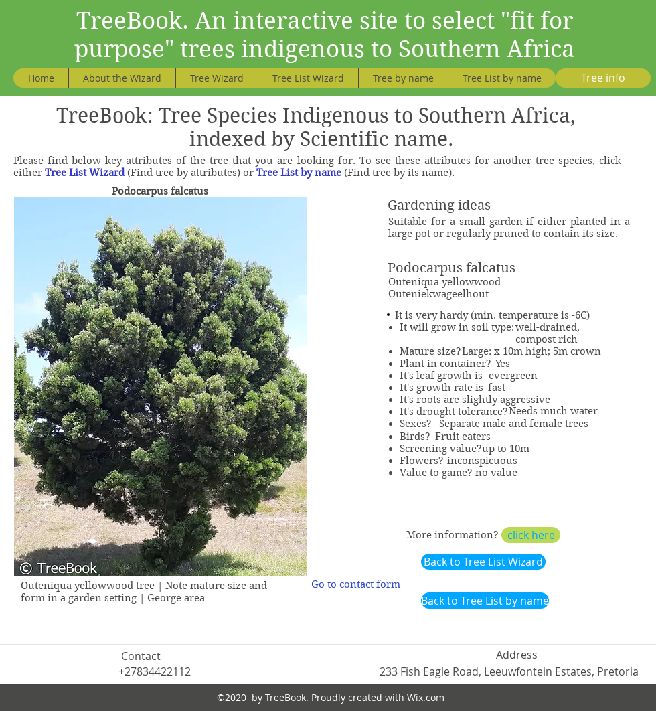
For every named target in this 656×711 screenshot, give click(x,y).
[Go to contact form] (356, 585)
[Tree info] (603, 78)
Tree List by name (298, 173)
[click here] (530, 535)
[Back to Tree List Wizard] (483, 562)
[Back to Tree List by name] (485, 600)
